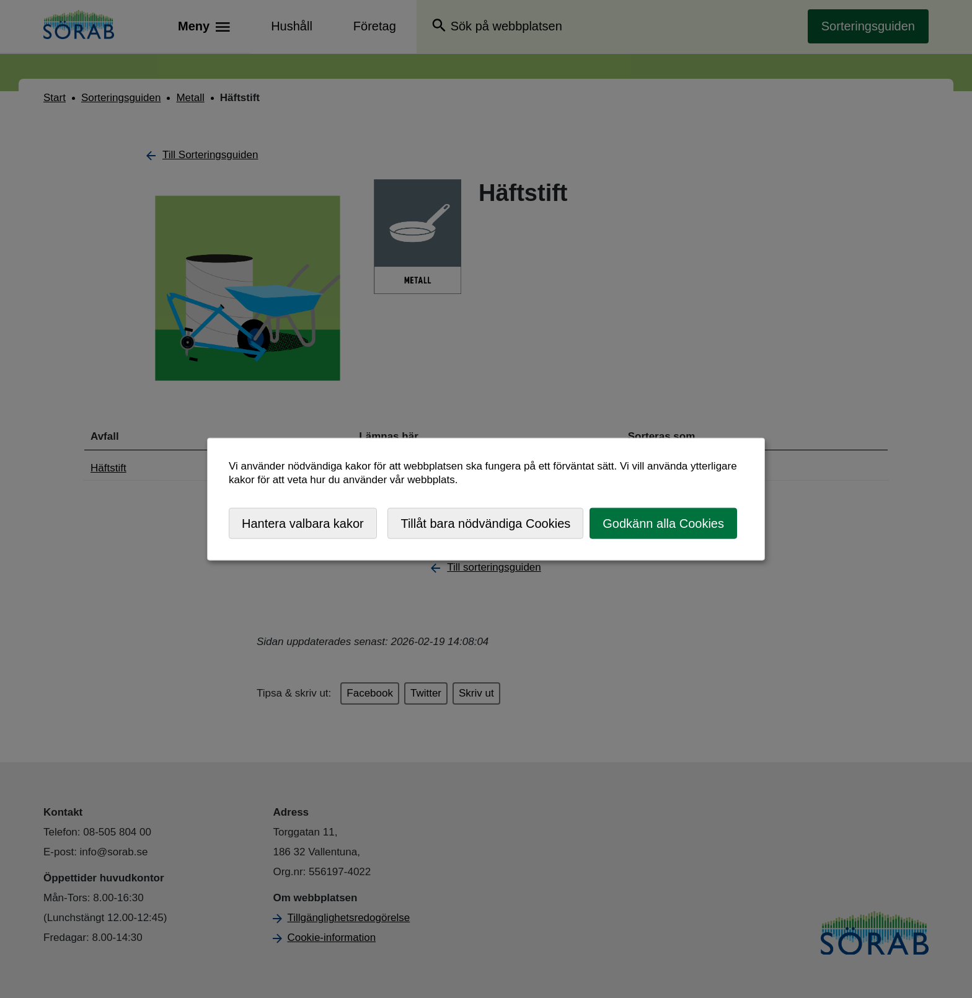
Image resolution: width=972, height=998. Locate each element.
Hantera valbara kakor (303, 523)
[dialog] (486, 499)
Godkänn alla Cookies (663, 523)
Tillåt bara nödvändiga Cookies (485, 523)
